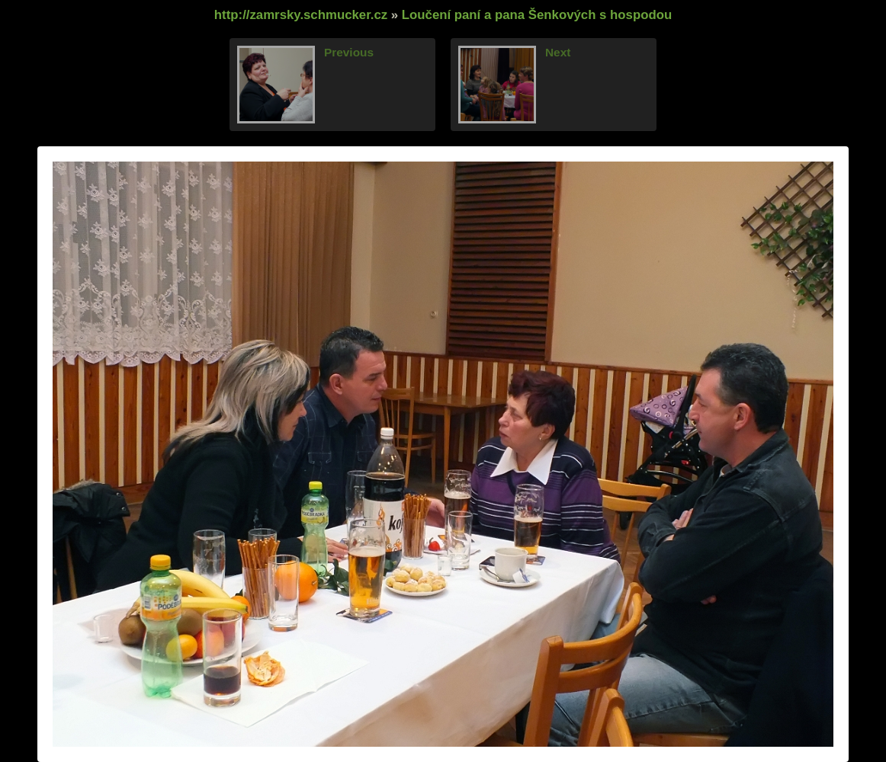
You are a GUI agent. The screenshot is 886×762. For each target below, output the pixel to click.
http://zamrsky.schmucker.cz (300, 15)
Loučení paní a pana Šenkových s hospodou (537, 15)
